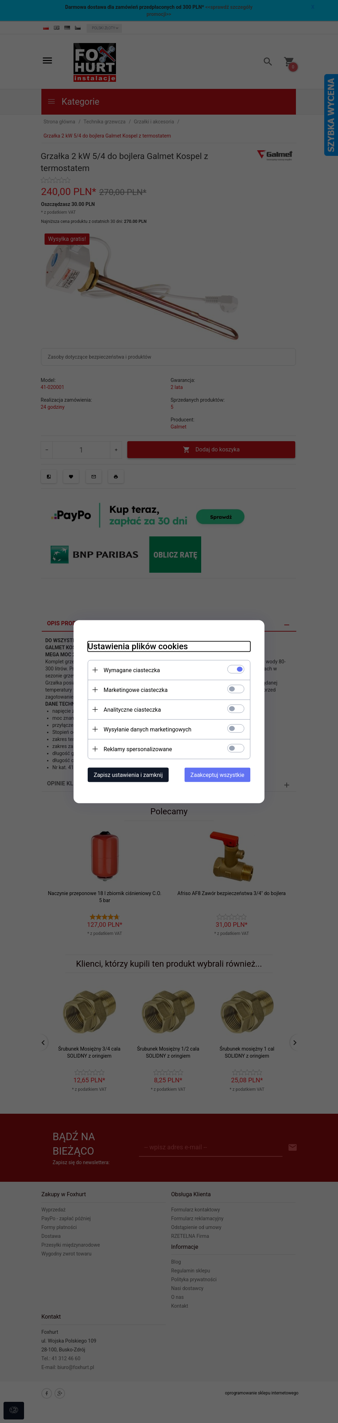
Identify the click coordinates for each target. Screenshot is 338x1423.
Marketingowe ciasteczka (136, 689)
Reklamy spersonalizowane (138, 749)
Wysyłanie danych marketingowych (147, 729)
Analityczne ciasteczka (132, 709)
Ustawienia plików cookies (138, 646)
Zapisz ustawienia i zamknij (128, 774)
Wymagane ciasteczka (132, 670)
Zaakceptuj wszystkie (217, 774)
